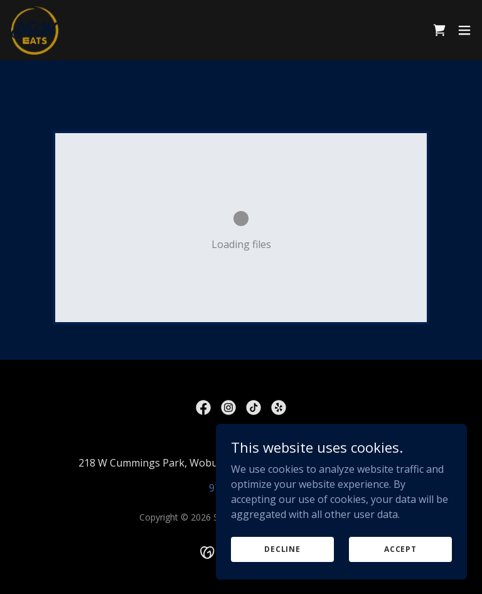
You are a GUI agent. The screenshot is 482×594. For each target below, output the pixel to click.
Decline (282, 549)
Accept (400, 549)
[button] (464, 30)
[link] (35, 30)
